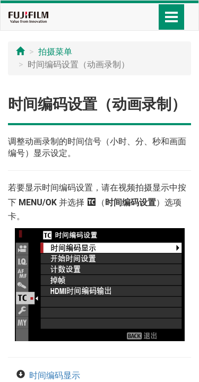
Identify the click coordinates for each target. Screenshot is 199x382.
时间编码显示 (54, 375)
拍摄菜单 (55, 52)
